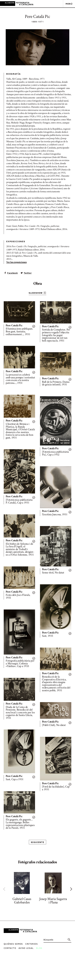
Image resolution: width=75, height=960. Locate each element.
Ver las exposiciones (16, 262)
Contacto (10, 947)
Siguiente (37, 842)
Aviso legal (26, 947)
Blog (39, 947)
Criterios (31, 943)
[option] (22, 889)
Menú (69, 3)
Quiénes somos (13, 943)
